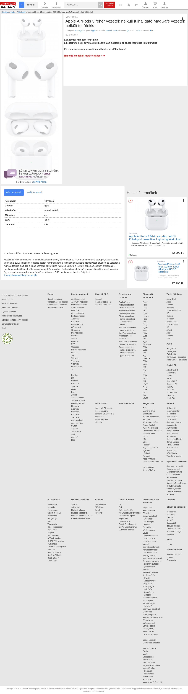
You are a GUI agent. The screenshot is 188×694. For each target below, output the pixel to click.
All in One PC (172, 370)
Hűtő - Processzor (55, 527)
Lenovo (170, 305)
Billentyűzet (147, 414)
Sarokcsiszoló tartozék (152, 561)
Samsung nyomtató (175, 466)
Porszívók (147, 679)
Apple (93, 30)
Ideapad (74, 353)
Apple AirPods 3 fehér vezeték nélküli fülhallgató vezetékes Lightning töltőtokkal (155, 238)
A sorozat (75, 319)
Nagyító (170, 520)
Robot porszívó (101, 411)
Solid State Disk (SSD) (56, 547)
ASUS (169, 330)
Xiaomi (146, 330)
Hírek (4, 328)
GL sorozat (75, 330)
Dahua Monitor (173, 442)
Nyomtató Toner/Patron (176, 483)
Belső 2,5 (51, 549)
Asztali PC (172, 365)
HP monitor (171, 414)
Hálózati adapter (78, 510)
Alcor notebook (77, 313)
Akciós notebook (78, 299)
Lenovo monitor (173, 411)
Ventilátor (170, 534)
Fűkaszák (147, 595)
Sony (145, 387)
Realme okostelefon (127, 350)
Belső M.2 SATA (54, 552)
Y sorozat (75, 361)
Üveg (145, 308)
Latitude (74, 341)
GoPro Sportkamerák (128, 527)
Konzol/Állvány (149, 470)
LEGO (169, 544)
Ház (49, 521)
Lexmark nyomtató (174, 472)
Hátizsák (146, 445)
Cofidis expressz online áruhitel (15, 295)
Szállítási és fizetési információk (15, 320)
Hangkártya (52, 518)
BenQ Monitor (172, 433)
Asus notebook (77, 398)
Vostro (74, 338)
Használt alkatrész (102, 305)
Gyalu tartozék (149, 567)
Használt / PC (101, 294)
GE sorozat (76, 327)
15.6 (144, 439)
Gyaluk (149, 651)
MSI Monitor (172, 450)
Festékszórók (148, 674)
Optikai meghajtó (54, 513)
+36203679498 (39, 182)
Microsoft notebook (79, 305)
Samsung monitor (174, 422)
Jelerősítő (75, 507)
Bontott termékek (54, 299)
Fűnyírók (146, 578)
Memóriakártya (149, 411)
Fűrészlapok (149, 519)
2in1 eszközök (172, 324)
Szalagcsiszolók (149, 640)
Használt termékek (55, 307)
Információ (56, 5)
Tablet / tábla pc (174, 294)
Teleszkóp (171, 515)
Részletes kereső (110, 4)
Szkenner (171, 494)
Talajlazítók (147, 584)
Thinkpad (75, 358)
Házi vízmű (147, 606)
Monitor (170, 403)
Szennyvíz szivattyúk (151, 609)
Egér (145, 408)
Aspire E (74, 429)
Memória (51, 507)
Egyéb (145, 313)
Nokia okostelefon (126, 305)
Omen (73, 389)
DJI (120, 507)
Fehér (138, 30)
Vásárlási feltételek (9, 304)
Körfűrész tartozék (150, 550)
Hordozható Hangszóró (176, 357)
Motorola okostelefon (127, 327)
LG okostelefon (125, 322)
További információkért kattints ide (20, 275)
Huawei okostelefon (127, 319)
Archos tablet (172, 322)
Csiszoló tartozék (150, 553)
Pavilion (74, 375)
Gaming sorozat (78, 403)
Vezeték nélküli (111, 30)
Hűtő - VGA (52, 530)
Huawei (146, 316)
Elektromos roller (174, 554)
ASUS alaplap (53, 535)
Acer (168, 333)
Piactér (50, 294)
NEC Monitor (172, 453)
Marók (147, 654)
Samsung (147, 344)
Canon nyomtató (173, 475)
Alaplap (50, 533)
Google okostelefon (127, 347)
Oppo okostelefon (126, 356)
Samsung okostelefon (128, 313)
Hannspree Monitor (175, 439)
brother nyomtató (174, 489)
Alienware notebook (79, 302)
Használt (98, 299)
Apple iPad (171, 299)
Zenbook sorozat (78, 400)
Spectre (74, 386)
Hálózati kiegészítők (79, 513)
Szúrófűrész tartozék (151, 547)
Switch (74, 426)
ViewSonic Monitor (174, 456)
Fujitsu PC (171, 395)
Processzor (52, 504)
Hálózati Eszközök (80, 500)
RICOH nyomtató (174, 486)
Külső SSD (52, 561)
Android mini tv (126, 403)
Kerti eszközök (149, 575)
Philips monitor (173, 431)
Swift (73, 434)
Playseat (146, 456)
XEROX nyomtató (174, 492)
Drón (121, 504)
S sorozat (75, 417)
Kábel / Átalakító (150, 459)
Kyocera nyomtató (174, 480)
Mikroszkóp (171, 512)
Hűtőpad (146, 453)
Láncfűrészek (150, 592)
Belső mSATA (53, 558)
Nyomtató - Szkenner (177, 461)
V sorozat (75, 364)
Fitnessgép (171, 560)
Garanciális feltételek (10, 324)
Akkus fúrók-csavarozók (153, 617)
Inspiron (74, 336)
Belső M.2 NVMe (55, 555)
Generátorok (148, 677)
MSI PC (170, 387)
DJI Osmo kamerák (127, 530)
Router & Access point (80, 518)
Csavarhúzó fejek (151, 516)
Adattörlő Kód (7, 299)
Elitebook (75, 384)
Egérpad (146, 450)
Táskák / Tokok (149, 433)
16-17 (145, 442)
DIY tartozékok (149, 538)
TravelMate (76, 431)
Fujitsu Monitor (173, 445)
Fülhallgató (79, 30)
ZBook (74, 395)
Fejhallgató (171, 351)
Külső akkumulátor (150, 422)
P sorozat (75, 412)
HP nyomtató (172, 477)
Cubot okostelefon (126, 353)
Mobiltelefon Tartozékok (152, 431)
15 (72, 369)
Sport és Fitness (174, 549)
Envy (73, 392)
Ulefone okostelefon (127, 344)
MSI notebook (77, 324)
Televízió (171, 500)
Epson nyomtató (173, 469)
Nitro (73, 440)
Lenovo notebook (78, 350)
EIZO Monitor (172, 448)
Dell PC (170, 376)
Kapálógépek (148, 600)
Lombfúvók (147, 589)
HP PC (169, 378)
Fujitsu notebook (78, 316)
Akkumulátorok (150, 510)
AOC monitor (172, 428)
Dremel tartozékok (152, 536)
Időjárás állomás (173, 526)
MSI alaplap (52, 544)
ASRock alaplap (54, 538)
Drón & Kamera (126, 500)
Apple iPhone (124, 302)
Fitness (170, 557)
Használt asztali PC (103, 302)
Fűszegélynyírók (150, 581)
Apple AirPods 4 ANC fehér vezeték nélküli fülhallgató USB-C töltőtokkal (169, 268)
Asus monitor (172, 425)
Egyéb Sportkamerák (128, 524)
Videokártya (52, 516)
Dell (168, 338)
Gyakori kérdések (9, 312)
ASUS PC (171, 390)
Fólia (145, 305)
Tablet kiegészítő (173, 310)
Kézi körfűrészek (151, 648)
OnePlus (146, 358)
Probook (74, 381)
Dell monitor (172, 408)
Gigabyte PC (172, 384)
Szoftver (99, 500)
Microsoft (170, 319)
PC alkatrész (53, 500)
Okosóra (122, 325)
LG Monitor (171, 419)
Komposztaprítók (150, 598)
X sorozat (75, 409)
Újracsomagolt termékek (57, 302)
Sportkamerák (125, 521)
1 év (151, 30)
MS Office (99, 507)
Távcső (170, 517)
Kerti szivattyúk (149, 603)
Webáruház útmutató (10, 308)
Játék (169, 539)
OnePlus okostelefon (127, 333)
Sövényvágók (150, 586)
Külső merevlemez (150, 428)
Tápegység (52, 524)
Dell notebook (77, 333)
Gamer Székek (149, 425)
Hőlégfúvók (147, 671)
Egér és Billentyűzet (151, 417)
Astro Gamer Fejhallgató (177, 360)
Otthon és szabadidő (177, 507)
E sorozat (75, 322)
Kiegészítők (148, 403)
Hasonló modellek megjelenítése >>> (84, 55)
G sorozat (75, 347)
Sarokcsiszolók (150, 626)
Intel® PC (171, 398)
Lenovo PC (171, 373)
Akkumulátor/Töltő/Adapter (130, 513)
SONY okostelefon (126, 316)
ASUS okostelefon (126, 308)
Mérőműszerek (149, 662)
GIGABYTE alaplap (56, 541)
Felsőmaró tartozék (151, 564)
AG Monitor (171, 436)
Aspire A (74, 437)
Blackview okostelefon (128, 341)
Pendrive (146, 419)
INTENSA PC (172, 392)
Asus (169, 302)
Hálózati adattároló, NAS (81, 516)
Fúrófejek (148, 513)
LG (144, 372)
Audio (169, 344)
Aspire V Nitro (77, 423)
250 (72, 378)
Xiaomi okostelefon (127, 310)
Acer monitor (172, 417)
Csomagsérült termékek (57, 305)
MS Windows (100, 504)
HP (168, 313)
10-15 (145, 436)
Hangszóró (171, 348)
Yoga (73, 355)
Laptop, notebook (79, 294)
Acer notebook (77, 420)
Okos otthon (101, 403)
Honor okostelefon (126, 330)
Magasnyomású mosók (152, 682)
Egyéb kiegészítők (150, 448)
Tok (144, 310)
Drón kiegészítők (126, 510)
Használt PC (172, 381)
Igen (128, 30)
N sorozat (75, 406)
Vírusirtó (98, 513)
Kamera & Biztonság (103, 408)
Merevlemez (52, 510)
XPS (73, 344)
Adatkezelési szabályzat (12, 316)
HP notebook (76, 367)
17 (72, 372)
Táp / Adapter (148, 467)
